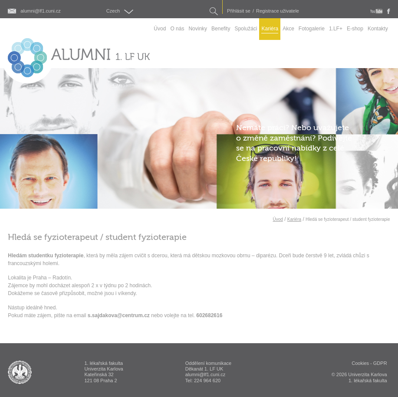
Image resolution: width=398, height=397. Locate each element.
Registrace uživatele (277, 11)
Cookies (360, 363)
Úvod (278, 219)
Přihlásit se (238, 11)
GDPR (380, 363)
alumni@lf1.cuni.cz (40, 11)
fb (388, 11)
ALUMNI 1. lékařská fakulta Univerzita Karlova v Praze (20, 372)
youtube (376, 11)
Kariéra (294, 219)
